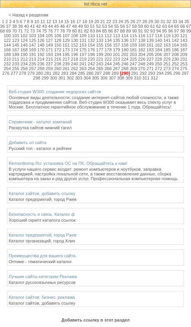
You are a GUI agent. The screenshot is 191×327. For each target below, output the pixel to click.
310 (137, 78)
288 (106, 73)
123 (15, 40)
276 (5, 73)
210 (7, 59)
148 (40, 45)
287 (98, 73)
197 (82, 54)
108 (74, 35)
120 (175, 35)
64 (170, 26)
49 (80, 26)
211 (15, 59)
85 (104, 31)
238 (57, 63)
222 (107, 59)
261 (65, 68)
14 (60, 21)
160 (141, 45)
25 (126, 21)
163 (166, 45)
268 (124, 68)
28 (144, 21)
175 (82, 49)
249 (150, 63)
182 (141, 49)
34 (180, 21)
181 (133, 49)
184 (158, 49)
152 (74, 45)
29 (150, 21)
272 (158, 68)
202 (124, 54)
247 (133, 63)
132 (91, 40)
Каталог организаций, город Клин (42, 240)
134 (107, 40)
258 (40, 68)
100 (7, 35)
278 (22, 73)
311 (145, 78)
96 (170, 31)
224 (124, 59)
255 (15, 68)
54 (110, 26)
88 (122, 31)
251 (166, 63)
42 (38, 26)
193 (49, 54)
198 (91, 54)
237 (49, 63)
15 (66, 21)
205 (150, 54)
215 (49, 59)
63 (164, 26)
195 (65, 54)
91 (140, 31)
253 (183, 63)
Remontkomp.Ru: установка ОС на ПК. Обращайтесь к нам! (68, 163)
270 (141, 68)
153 (82, 45)
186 (175, 49)
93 (152, 31)
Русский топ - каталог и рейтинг (40, 148)
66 (182, 26)
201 (116, 54)
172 (57, 49)
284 (72, 73)
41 (32, 26)
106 (57, 35)
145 (15, 45)
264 (91, 68)
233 (15, 63)
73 (32, 31)
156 (107, 45)
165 (183, 45)
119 (166, 35)
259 (49, 68)
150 (57, 45)
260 (57, 68)
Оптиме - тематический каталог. (41, 261)
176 (91, 49)
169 (32, 49)
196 (74, 54)
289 (114, 73)
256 (23, 68)
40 (26, 26)
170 (40, 49)
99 (188, 31)
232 (7, 63)
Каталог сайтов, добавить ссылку (42, 193)
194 (57, 54)
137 (133, 40)
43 (44, 26)
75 (44, 31)
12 (48, 21)
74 (38, 31)
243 (99, 63)
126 (40, 40)
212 (23, 59)
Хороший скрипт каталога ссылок (42, 220)
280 (39, 73)
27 (138, 21)
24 (120, 21)
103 (32, 35)
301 (61, 78)
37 (8, 26)
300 (53, 78)
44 (50, 26)
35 (186, 21)
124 (23, 40)
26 (132, 21)
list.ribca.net (95, 4)
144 (7, 45)
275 (183, 68)
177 (99, 49)
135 (116, 40)
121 (183, 35)
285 (81, 73)
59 (140, 26)
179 (116, 49)
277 (14, 73)
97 (176, 31)
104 (40, 35)
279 (31, 73)
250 (158, 63)
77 (56, 31)
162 (158, 45)
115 (133, 35)
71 (20, 31)
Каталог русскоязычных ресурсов (42, 282)
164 (175, 45)
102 (23, 35)
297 (185, 73)
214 (40, 59)
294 (160, 73)
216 (57, 59)
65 (176, 26)
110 (91, 35)
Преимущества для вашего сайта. (42, 255)
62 (158, 26)
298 (36, 78)
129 (65, 40)
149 (49, 45)
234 (23, 63)
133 (99, 40)
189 (15, 54)
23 (114, 21)
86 (110, 31)
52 (98, 26)
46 (62, 26)
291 (134, 73)
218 (74, 59)
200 (107, 54)
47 (68, 26)
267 (116, 68)
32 (168, 21)
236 (40, 63)
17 (78, 21)
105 (49, 35)
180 (124, 49)
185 (166, 49)
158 (124, 45)
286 (89, 73)
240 (74, 63)
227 (150, 59)
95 (164, 31)
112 (107, 35)
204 (141, 54)
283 (64, 73)
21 (102, 21)
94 (158, 31)
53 (104, 26)
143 (183, 40)
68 (2, 31)
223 (116, 59)
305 (95, 78)
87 (116, 31)
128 (57, 40)
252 (175, 63)
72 (26, 31)
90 (134, 31)
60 (146, 26)
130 (74, 40)
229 (166, 59)
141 (166, 40)
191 (32, 54)
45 (56, 26)
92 (146, 31)
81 (80, 31)
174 (74, 49)
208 (175, 54)
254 (7, 68)
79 (68, 31)
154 (91, 45)
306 (103, 78)
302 (70, 78)
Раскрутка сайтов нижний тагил (40, 127)
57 (128, 26)
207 (166, 54)
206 (158, 54)
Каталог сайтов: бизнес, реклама (42, 297)
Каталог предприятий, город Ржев (42, 199)
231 (183, 59)
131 (82, 40)
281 (47, 73)
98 (182, 31)
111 (99, 35)
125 (32, 40)
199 (99, 54)
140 (158, 40)
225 (133, 59)
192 (40, 54)
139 (150, 40)
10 (36, 21)
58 (134, 26)
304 (87, 78)
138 (141, 40)
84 (98, 31)
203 (133, 54)
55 (116, 26)
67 (188, 26)
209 (183, 54)
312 (154, 78)
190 (23, 54)
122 (7, 40)
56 (122, 26)
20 (96, 21)
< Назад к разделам (28, 15)
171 (49, 49)
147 (32, 45)
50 (86, 26)
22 (108, 21)
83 (92, 31)
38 (14, 26)
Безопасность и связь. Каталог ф (42, 214)
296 (176, 73)
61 (152, 26)
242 (91, 63)
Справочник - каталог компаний (40, 121)
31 (162, 21)
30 (157, 21)
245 (116, 63)
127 (49, 40)
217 (65, 59)
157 (116, 45)
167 (15, 49)
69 (8, 31)
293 (151, 73)
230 (175, 59)
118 (158, 35)
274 (175, 68)
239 (65, 63)
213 (32, 59)
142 (175, 40)
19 (90, 21)
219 (82, 59)
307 (112, 78)
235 (32, 63)
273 (166, 68)
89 (128, 31)
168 (23, 49)
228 (158, 59)
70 (14, 31)
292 (143, 73)
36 (2, 26)
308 (120, 78)
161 (150, 45)
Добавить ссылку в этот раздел (95, 320)
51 (92, 26)
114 (124, 35)
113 (116, 35)
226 (141, 59)
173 (65, 49)
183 (150, 49)
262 (74, 68)
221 (99, 59)
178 (107, 49)
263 (82, 68)
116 (141, 35)
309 (129, 78)
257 (32, 68)
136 (124, 40)
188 (7, 54)
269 (133, 68)
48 (74, 26)
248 (141, 63)
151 (65, 45)
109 (82, 35)
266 (107, 68)
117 (150, 35)
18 (84, 21)
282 (56, 73)
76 (50, 31)
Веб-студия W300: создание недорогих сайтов (55, 91)
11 (42, 21)
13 (54, 21)
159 (133, 45)
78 (62, 31)
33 (175, 21)
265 (99, 68)
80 (74, 31)
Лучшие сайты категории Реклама (43, 276)
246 (124, 63)
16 (72, 21)
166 (7, 49)
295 (168, 73)
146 (23, 45)
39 (20, 26)
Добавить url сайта (27, 142)
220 (91, 59)
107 (65, 35)
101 (15, 35)
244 (107, 63)
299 (45, 78)
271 (150, 68)
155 (99, 45)
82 (86, 31)
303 (78, 78)
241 (82, 63)
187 (183, 49)
